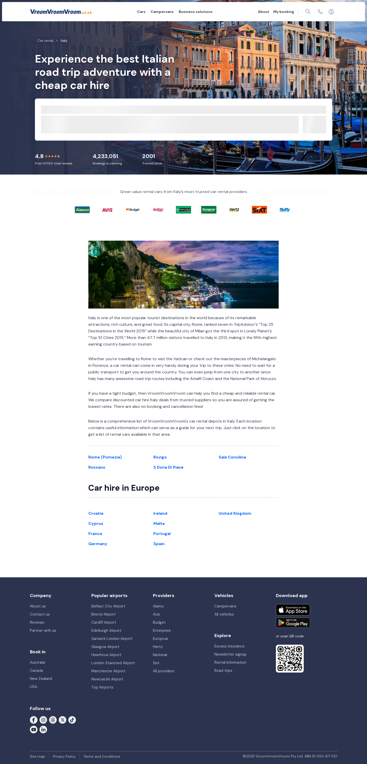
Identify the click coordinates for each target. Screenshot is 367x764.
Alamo (158, 606)
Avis (156, 614)
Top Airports (102, 687)
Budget (159, 622)
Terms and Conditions (102, 756)
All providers (163, 671)
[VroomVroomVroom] (61, 11)
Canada (36, 670)
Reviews (37, 622)
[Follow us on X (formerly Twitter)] (62, 719)
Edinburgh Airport (106, 630)
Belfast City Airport (108, 606)
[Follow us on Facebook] (33, 719)
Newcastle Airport (107, 679)
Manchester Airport (108, 671)
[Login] (331, 11)
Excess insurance (229, 646)
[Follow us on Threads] (53, 719)
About (263, 11)
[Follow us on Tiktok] (72, 719)
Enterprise (162, 630)
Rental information (230, 662)
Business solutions (196, 11)
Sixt (156, 662)
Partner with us (43, 630)
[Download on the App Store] (293, 610)
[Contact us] (320, 11)
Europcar (160, 638)
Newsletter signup (230, 654)
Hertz (158, 646)
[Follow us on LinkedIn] (43, 729)
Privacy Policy (64, 756)
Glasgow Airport (105, 646)
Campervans (162, 11)
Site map (37, 756)
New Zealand (41, 678)
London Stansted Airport (113, 662)
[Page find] (308, 11)
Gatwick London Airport (112, 638)
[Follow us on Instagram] (43, 719)
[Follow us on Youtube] (33, 729)
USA (33, 686)
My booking (283, 11)
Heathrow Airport (106, 654)
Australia (37, 662)
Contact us (40, 614)
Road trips (223, 670)
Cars (141, 11)
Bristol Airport (103, 614)
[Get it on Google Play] (293, 623)
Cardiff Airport (103, 622)
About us (38, 606)
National (160, 654)
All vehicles (224, 614)
